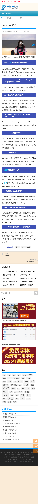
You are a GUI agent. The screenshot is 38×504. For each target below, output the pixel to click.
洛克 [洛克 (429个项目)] (32, 385)
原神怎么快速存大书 (9, 414)
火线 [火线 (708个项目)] (13, 388)
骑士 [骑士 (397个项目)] (14, 402)
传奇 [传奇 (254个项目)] (14, 375)
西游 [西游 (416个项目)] (4, 399)
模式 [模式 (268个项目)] (20, 385)
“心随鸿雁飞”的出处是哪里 (11, 423)
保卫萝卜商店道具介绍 (10, 430)
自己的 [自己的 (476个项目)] (26, 392)
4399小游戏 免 (7, 278)
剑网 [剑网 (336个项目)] (4, 378)
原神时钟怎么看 (25, 275)
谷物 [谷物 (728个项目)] (22, 399)
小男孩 (19, 464)
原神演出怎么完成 (8, 420)
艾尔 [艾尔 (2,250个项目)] (6, 394)
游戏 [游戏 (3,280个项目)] (6, 388)
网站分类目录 (30, 452)
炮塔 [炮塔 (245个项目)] (18, 388)
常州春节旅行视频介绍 (10, 426)
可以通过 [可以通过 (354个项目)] (16, 378)
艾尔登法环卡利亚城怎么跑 (11, 271)
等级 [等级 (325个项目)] (20, 392)
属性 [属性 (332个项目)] (4, 381)
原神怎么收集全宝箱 (9, 275)
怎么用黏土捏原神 (8, 285)
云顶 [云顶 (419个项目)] (9, 375)
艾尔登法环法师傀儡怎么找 (28, 281)
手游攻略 (8, 18)
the (7, 31)
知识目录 (17, 1)
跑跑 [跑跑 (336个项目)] (4, 402)
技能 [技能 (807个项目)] (20, 381)
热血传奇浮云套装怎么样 (28, 278)
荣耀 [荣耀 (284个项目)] (17, 395)
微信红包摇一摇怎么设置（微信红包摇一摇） (11, 281)
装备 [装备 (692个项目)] (29, 395)
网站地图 (13, 454)
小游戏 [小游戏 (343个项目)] (29, 378)
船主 (5, 183)
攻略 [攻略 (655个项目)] (26, 382)
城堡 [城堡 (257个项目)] (23, 378)
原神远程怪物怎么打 (9, 417)
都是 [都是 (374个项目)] (9, 402)
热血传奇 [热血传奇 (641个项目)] (25, 388)
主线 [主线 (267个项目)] (4, 375)
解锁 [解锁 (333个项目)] (17, 399)
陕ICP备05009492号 (27, 454)
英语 (9, 63)
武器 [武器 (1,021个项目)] (26, 385)
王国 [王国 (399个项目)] (33, 388)
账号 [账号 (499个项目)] (28, 399)
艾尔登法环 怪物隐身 (27, 285)
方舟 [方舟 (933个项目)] (33, 381)
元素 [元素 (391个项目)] (24, 375)
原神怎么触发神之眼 (9, 433)
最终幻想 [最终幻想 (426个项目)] (14, 385)
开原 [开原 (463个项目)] (9, 381)
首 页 (3, 1)
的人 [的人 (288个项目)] (15, 392)
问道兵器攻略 (29, 262)
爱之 (6, 170)
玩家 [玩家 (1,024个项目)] (5, 391)
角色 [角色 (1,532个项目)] (10, 398)
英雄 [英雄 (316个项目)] (12, 395)
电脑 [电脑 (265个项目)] (11, 392)
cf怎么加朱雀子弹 (8, 436)
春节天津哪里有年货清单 (11, 439)
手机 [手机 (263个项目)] (15, 381)
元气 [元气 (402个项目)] (19, 375)
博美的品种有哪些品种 (27, 271)
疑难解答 (19, 454)
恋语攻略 (7, 255)
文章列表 (9, 1)
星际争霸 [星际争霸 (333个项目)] (5, 385)
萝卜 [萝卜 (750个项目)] (23, 395)
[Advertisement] (19, 485)
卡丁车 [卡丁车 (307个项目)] (10, 378)
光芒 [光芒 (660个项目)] (30, 375)
